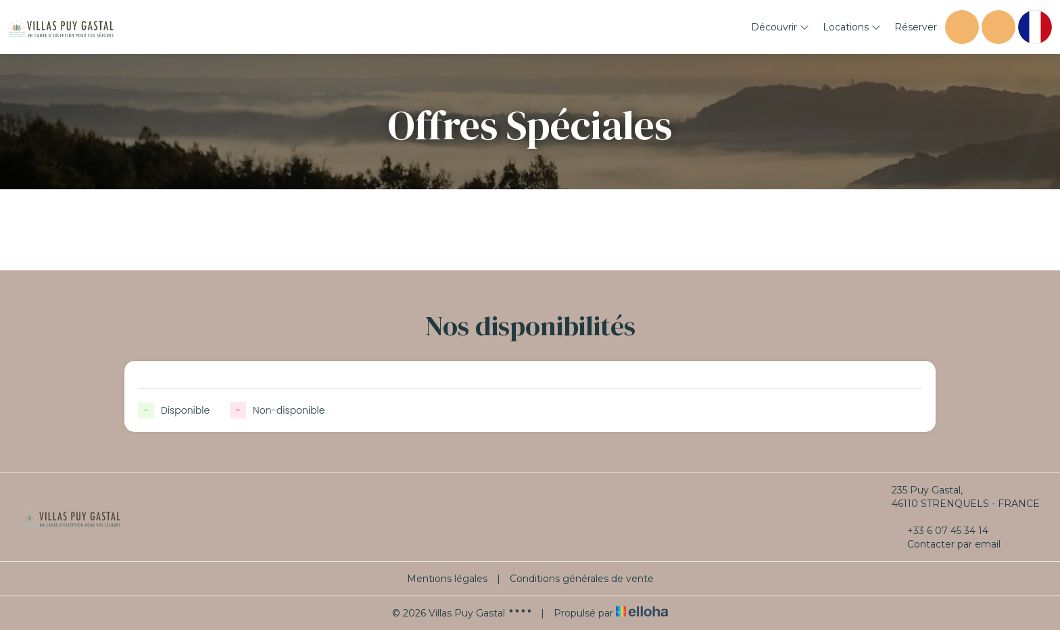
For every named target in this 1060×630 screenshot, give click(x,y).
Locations (852, 27)
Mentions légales (447, 579)
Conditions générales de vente (582, 579)
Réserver (915, 27)
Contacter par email (946, 544)
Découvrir (780, 27)
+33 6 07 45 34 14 (940, 531)
